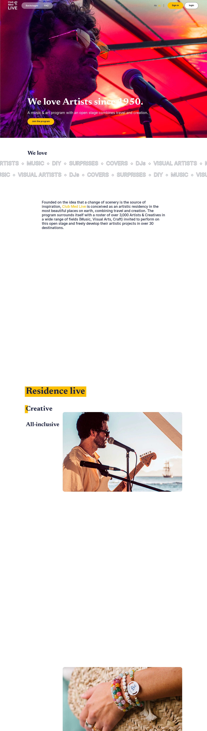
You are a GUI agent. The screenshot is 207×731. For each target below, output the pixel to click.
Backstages (32, 5)
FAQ (46, 5)
